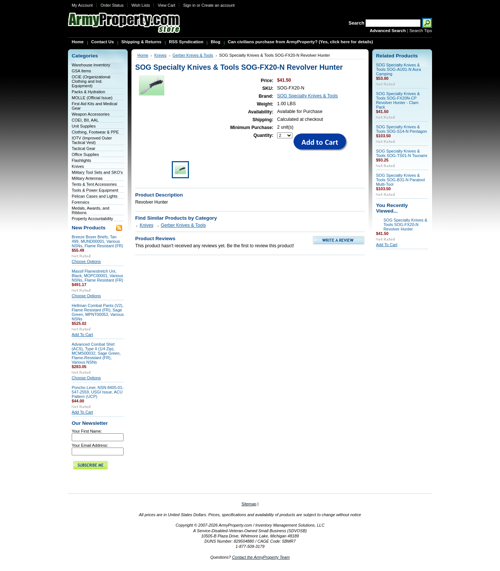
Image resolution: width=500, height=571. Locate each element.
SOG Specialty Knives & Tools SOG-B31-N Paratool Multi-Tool (400, 179)
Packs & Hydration (88, 92)
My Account (82, 5)
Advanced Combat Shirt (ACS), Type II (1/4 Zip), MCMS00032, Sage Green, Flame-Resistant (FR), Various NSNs (96, 353)
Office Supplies (85, 154)
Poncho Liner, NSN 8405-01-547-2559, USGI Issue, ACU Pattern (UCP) (98, 392)
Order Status (112, 5)
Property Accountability (92, 218)
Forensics (80, 202)
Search (356, 23)
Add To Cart (82, 334)
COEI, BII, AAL (85, 120)
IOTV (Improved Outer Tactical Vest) (92, 140)
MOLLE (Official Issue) (92, 97)
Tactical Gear (83, 148)
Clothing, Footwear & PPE (95, 132)
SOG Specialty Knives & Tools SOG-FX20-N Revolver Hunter (405, 224)
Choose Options (86, 261)
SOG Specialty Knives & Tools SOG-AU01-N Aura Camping (398, 69)
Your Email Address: (90, 445)
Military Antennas (87, 178)
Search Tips (420, 30)
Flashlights (81, 160)
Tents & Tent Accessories (94, 184)
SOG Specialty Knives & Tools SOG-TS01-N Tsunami (401, 153)
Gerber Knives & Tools (193, 55)
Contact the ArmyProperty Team (261, 557)
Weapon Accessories (90, 114)
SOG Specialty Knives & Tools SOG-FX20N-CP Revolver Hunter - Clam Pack (398, 100)
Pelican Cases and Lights (95, 196)
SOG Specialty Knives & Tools (307, 95)
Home (142, 55)
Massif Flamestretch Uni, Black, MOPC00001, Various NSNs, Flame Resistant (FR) (97, 275)
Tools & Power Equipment (95, 190)
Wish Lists (140, 5)
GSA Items (81, 71)
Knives (78, 166)
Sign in (189, 5)
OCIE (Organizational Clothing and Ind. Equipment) (91, 81)
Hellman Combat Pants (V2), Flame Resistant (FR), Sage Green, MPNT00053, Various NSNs (98, 312)
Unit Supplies (84, 126)
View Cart (166, 5)
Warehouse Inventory (91, 65)
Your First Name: (87, 431)
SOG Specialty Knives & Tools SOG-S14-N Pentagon (401, 129)
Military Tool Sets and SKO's (97, 172)
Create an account (218, 5)
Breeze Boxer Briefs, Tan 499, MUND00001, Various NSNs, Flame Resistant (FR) (97, 241)
